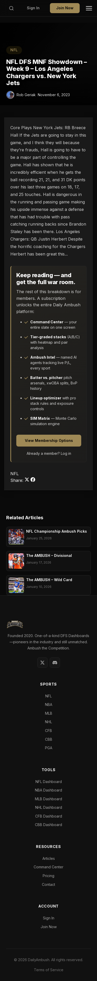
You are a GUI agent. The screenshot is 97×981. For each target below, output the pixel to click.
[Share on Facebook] (33, 480)
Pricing (48, 875)
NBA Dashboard (48, 790)
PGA (48, 748)
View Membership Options (49, 440)
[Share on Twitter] (28, 480)
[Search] (11, 8)
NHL (48, 722)
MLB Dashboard (48, 799)
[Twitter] (42, 662)
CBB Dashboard (48, 824)
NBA (48, 704)
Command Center (48, 867)
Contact (48, 884)
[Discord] (55, 662)
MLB (48, 713)
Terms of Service (48, 970)
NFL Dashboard (48, 781)
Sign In (33, 8)
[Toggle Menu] (89, 8)
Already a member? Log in (49, 453)
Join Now (64, 8)
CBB (48, 739)
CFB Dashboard (48, 816)
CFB (48, 730)
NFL (14, 50)
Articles (48, 858)
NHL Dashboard (48, 807)
